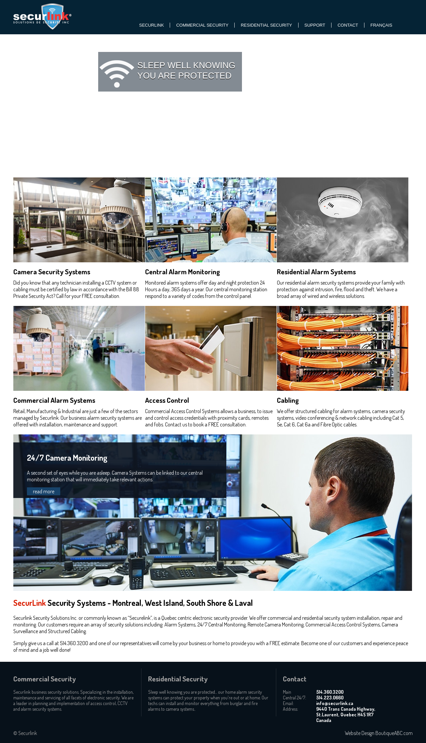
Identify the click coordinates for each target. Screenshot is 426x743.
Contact (347, 25)
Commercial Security (202, 25)
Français (381, 25)
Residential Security (266, 25)
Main (287, 692)
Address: (290, 709)
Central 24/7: (294, 697)
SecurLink (151, 25)
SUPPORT (315, 25)
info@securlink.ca (334, 703)
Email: (288, 703)
